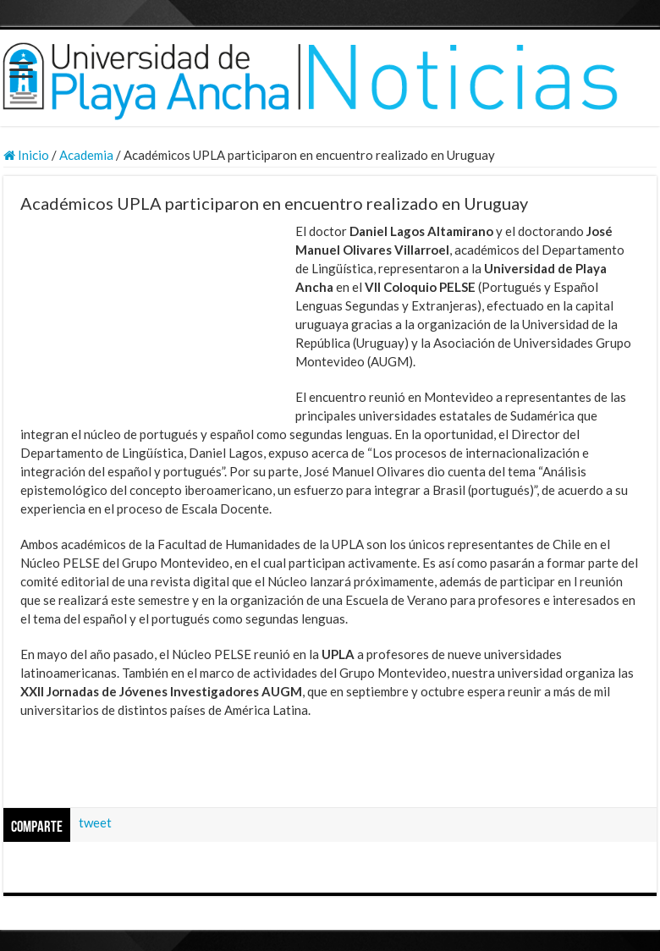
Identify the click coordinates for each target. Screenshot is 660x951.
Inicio (26, 154)
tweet (95, 822)
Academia (86, 154)
